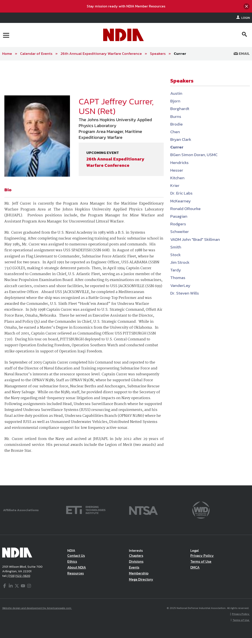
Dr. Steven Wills (184, 293)
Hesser (176, 170)
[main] (126, 272)
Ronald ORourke (185, 208)
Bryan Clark (180, 139)
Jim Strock (179, 262)
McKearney (180, 201)
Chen (175, 132)
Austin (176, 93)
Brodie (176, 124)
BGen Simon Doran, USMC (193, 155)
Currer (180, 53)
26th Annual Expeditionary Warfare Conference (101, 53)
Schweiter (179, 231)
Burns (175, 116)
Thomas (177, 277)
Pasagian (178, 216)
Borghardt (179, 108)
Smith (175, 247)
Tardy (175, 270)
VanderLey (180, 285)
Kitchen (177, 178)
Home (7, 53)
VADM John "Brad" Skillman (195, 239)
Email (242, 53)
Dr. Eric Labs (181, 193)
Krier (174, 185)
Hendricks (179, 162)
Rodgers (178, 224)
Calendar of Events (36, 53)
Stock (175, 255)
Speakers (158, 53)
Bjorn (175, 101)
